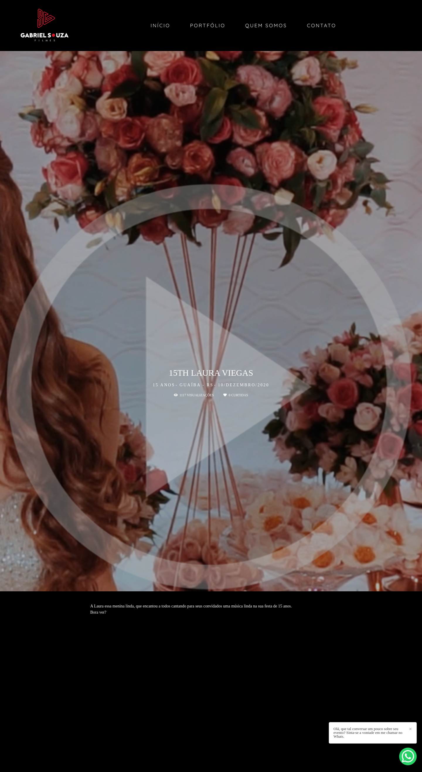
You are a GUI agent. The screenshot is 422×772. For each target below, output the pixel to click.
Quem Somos (266, 25)
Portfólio (208, 25)
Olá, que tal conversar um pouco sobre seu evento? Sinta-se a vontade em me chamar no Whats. (367, 732)
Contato (321, 25)
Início (160, 25)
